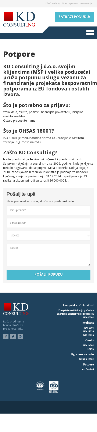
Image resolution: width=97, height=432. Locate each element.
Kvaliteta (88, 322)
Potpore (88, 364)
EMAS (90, 349)
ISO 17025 (88, 335)
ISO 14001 (88, 345)
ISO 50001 (88, 317)
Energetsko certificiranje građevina (76, 310)
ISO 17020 (88, 331)
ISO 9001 (89, 328)
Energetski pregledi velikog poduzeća (75, 314)
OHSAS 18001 (86, 359)
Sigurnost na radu (82, 354)
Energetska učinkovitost (78, 305)
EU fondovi (88, 369)
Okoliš (89, 340)
